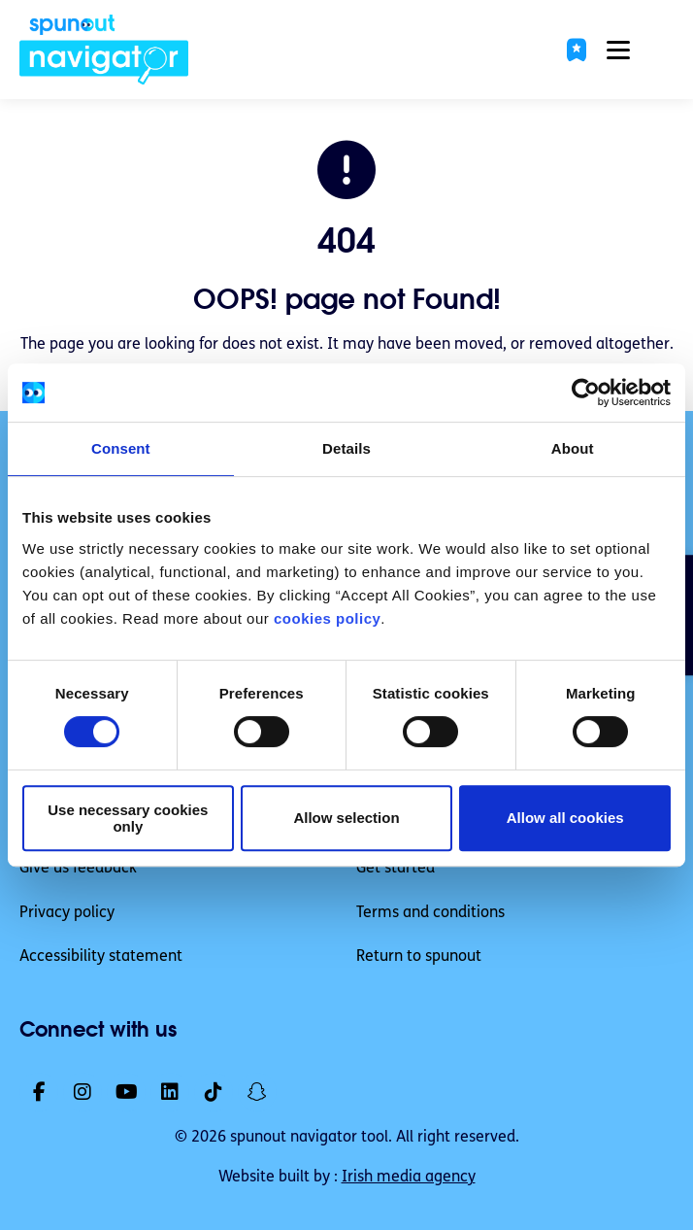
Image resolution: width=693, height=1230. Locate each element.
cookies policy (327, 618)
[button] (576, 50)
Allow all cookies (565, 817)
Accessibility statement (100, 957)
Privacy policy (67, 913)
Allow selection (346, 817)
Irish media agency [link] (409, 1177)
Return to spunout (418, 957)
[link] (104, 50)
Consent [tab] (120, 448)
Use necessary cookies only (128, 818)
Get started (395, 868)
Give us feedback (78, 868)
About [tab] (572, 448)
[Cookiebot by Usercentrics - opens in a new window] (586, 392)
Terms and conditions (430, 913)
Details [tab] (346, 448)
